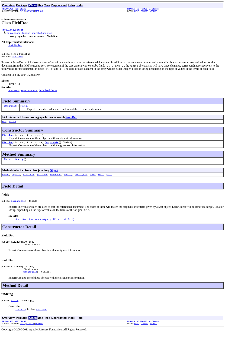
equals (16, 179)
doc (4, 124)
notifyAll (81, 179)
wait (92, 179)
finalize (28, 179)
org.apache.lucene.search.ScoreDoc (29, 33)
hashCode (55, 179)
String (7, 163)
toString (17, 163)
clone (5, 179)
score (12, 124)
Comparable (10, 108)
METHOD (39, 11)
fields (24, 108)
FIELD (22, 11)
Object (54, 174)
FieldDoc (7, 138)
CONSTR (30, 11)
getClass (42, 179)
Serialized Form (48, 91)
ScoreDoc (17, 58)
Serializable (15, 45)
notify (68, 179)
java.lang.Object (12, 30)
